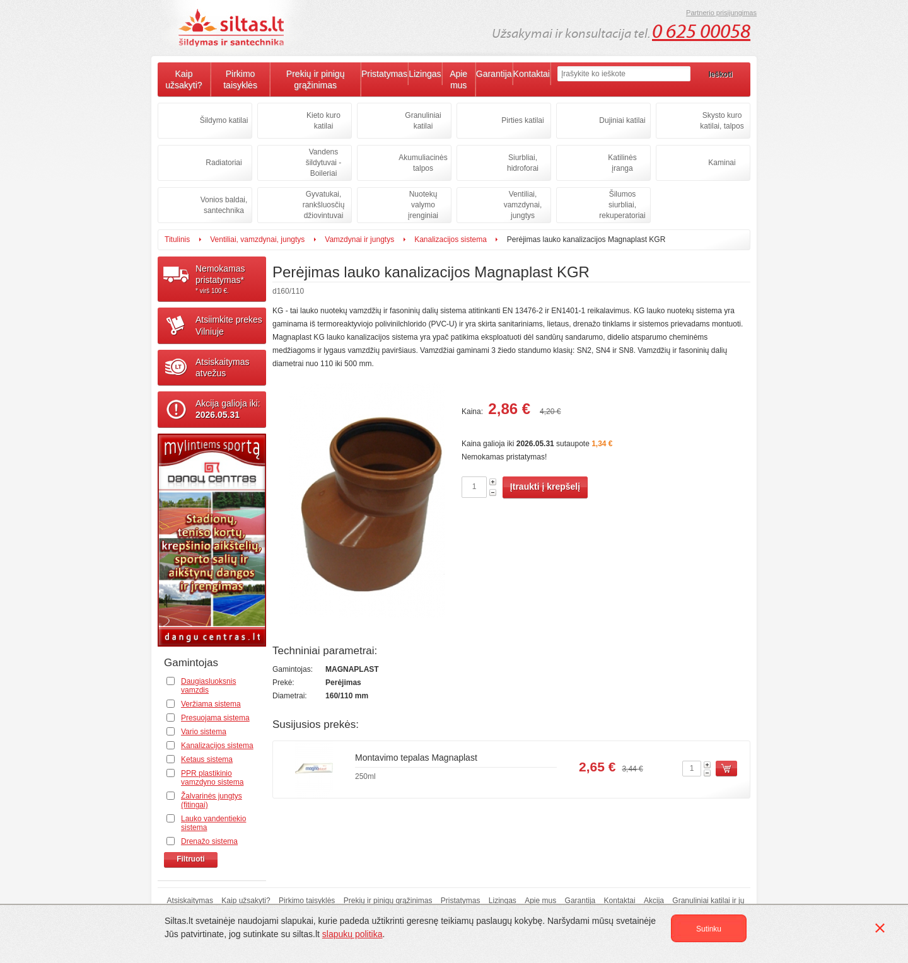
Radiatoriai (224, 162)
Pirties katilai (522, 120)
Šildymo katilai (224, 120)
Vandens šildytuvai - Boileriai (324, 162)
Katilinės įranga (622, 163)
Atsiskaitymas (190, 900)
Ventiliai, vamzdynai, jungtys (523, 205)
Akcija (654, 900)
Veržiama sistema (211, 704)
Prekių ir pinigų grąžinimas (315, 79)
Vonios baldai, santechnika (224, 205)
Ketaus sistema (207, 759)
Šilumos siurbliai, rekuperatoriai (622, 205)
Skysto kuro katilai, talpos (721, 120)
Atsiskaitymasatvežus (222, 367)
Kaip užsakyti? (183, 79)
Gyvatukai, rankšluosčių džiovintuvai (324, 205)
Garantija (494, 74)
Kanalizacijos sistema (450, 239)
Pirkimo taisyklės (240, 79)
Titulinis (177, 239)
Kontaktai (531, 74)
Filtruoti (191, 859)
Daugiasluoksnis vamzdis (208, 686)
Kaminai (721, 162)
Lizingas (425, 74)
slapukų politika (352, 934)
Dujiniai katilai (622, 120)
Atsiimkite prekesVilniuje (228, 325)
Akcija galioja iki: (227, 409)
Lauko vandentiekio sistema (213, 823)
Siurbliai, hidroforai (522, 163)
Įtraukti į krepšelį (545, 486)
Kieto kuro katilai (323, 120)
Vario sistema (203, 731)
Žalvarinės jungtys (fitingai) (211, 800)
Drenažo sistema (209, 841)
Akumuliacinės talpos (423, 163)
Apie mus (458, 79)
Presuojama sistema (215, 717)
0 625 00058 (701, 31)
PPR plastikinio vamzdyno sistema (212, 778)
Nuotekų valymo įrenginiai (423, 205)
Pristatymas (384, 74)
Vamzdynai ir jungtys (359, 239)
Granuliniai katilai (423, 120)
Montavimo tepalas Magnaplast (416, 758)
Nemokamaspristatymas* (230, 279)
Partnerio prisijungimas (721, 12)
